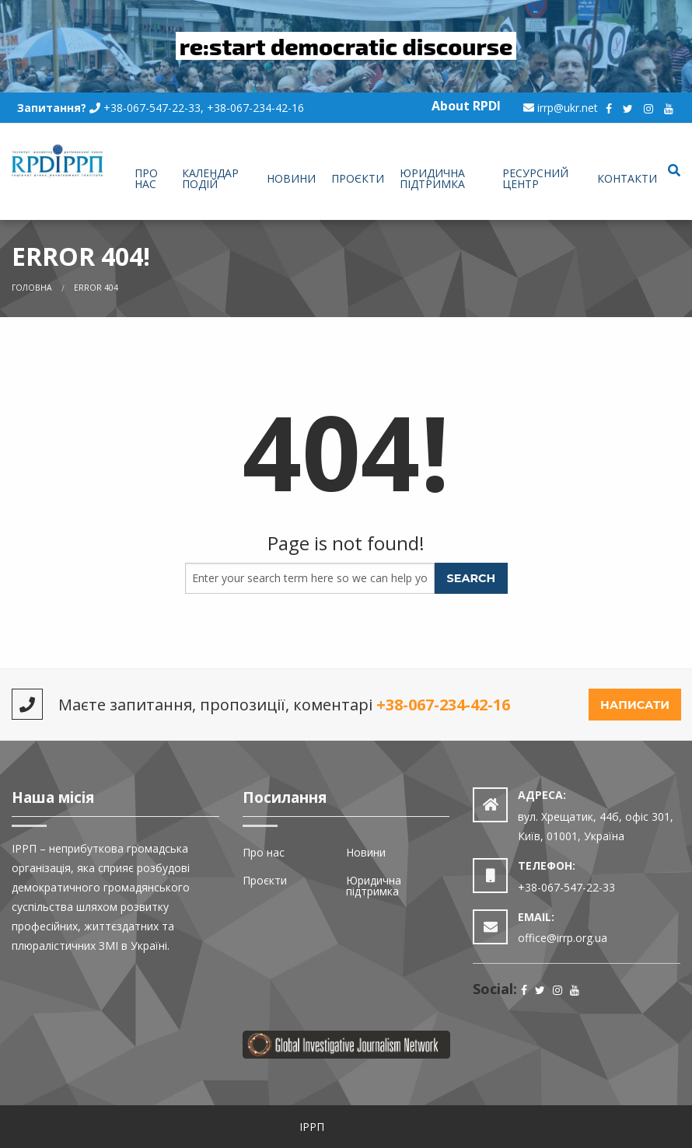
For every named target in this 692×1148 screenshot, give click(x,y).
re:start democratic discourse (346, 46)
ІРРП (311, 1126)
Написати (634, 705)
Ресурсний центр (535, 178)
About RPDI (466, 105)
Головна (32, 287)
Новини (291, 178)
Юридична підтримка (432, 178)
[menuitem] (150, 180)
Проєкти (357, 178)
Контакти (627, 178)
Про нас (146, 178)
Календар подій (210, 178)
